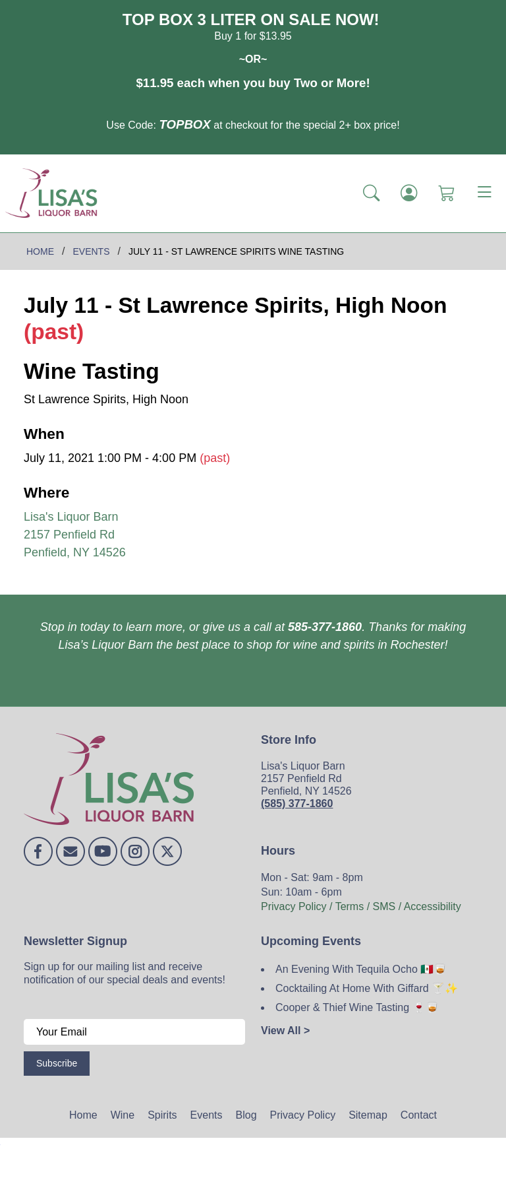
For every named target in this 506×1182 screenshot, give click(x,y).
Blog (246, 1115)
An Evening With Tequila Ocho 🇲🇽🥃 (361, 969)
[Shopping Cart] (446, 193)
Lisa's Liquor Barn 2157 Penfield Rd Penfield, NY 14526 (75, 534)
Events (206, 1115)
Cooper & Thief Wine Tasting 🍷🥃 (357, 1007)
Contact (419, 1115)
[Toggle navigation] (484, 193)
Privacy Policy (303, 1115)
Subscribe (56, 1063)
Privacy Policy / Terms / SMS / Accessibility (361, 906)
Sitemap (368, 1115)
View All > (285, 1030)
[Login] (409, 193)
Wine (122, 1115)
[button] (371, 193)
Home (83, 1115)
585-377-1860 (325, 627)
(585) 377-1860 (297, 803)
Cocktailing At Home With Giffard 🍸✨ (366, 988)
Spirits (162, 1115)
